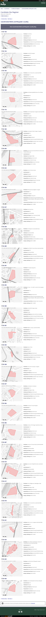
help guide (33, 603)
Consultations (7, 8)
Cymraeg (43, 2)
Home (2, 8)
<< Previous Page (4, 18)
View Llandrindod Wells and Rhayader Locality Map (23, 26)
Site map (31, 616)
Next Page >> (10, 18)
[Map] (2, 32)
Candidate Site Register (15, 8)
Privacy (40, 616)
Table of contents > (4, 15)
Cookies (44, 616)
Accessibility (36, 616)
